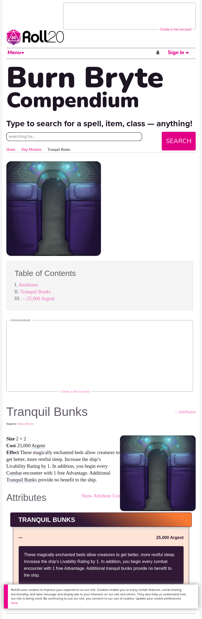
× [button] (194, 590)
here (14, 603)
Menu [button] (16, 52)
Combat (14, 473)
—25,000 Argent (38, 298)
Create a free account (175, 29)
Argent (38, 445)
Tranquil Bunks (35, 291)
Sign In (178, 52)
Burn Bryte (25, 424)
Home (10, 150)
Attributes (28, 285)
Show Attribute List (100, 496)
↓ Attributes (185, 411)
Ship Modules (31, 150)
